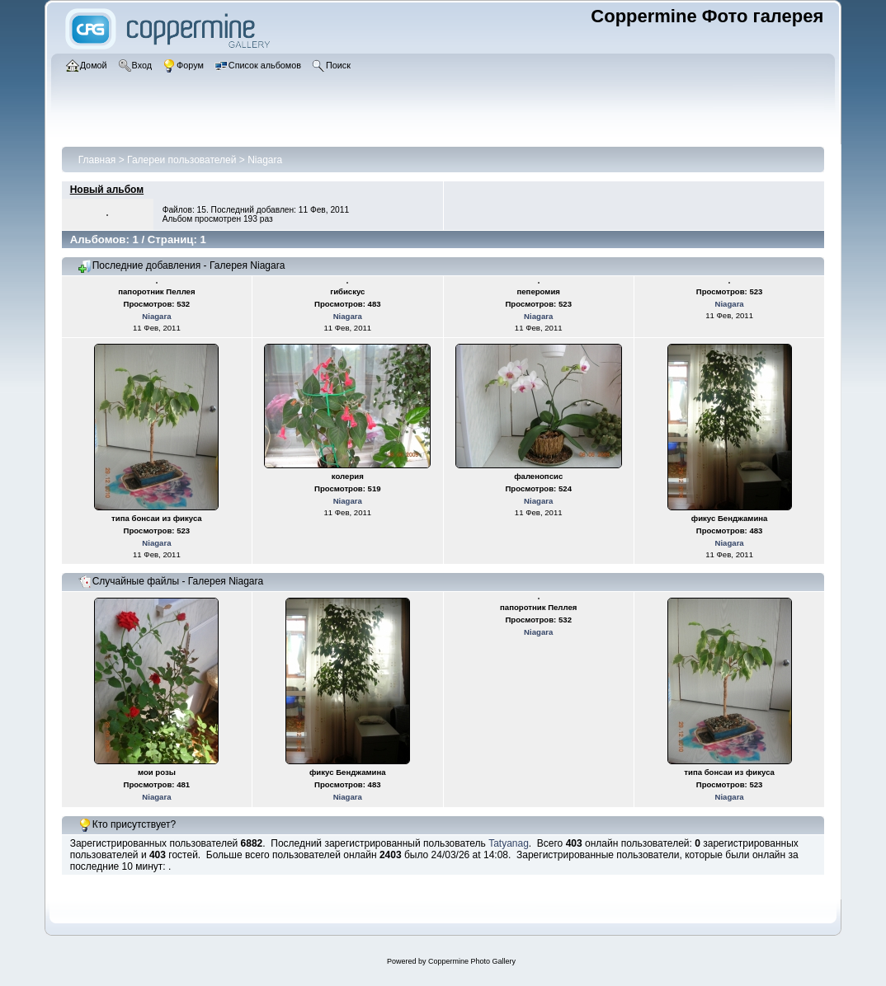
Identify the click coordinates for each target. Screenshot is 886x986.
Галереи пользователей (181, 160)
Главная (97, 160)
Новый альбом (107, 189)
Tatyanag (508, 843)
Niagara (264, 160)
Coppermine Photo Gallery (472, 961)
